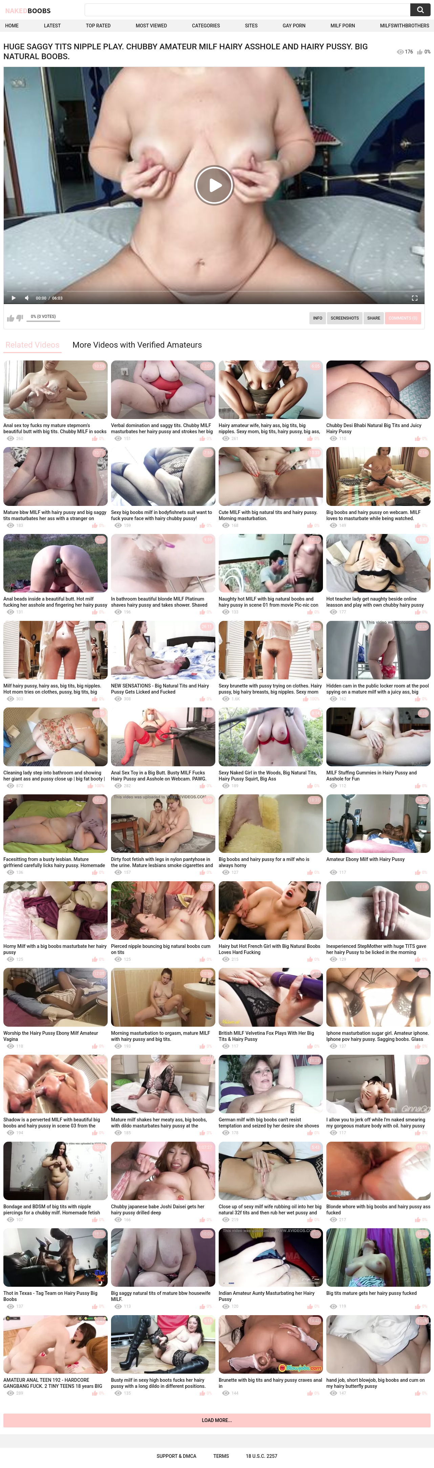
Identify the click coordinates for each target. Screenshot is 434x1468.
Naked (28, 10)
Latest (52, 25)
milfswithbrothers (404, 25)
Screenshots (345, 318)
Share (373, 318)
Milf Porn (342, 25)
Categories (206, 25)
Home (12, 25)
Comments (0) (403, 318)
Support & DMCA (176, 1456)
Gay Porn (294, 25)
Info (317, 318)
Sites (251, 25)
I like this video (10, 318)
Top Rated (98, 25)
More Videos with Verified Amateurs (137, 345)
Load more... (217, 1420)
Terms (221, 1456)
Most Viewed (151, 25)
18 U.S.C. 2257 (261, 1456)
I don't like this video (19, 318)
